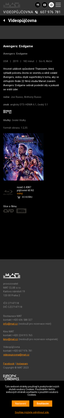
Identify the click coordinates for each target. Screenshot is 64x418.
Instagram (22, 363)
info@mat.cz (10, 323)
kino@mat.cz (10, 339)
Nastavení (20, 403)
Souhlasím (43, 403)
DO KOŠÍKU (27, 197)
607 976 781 (50, 12)
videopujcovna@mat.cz (16, 354)
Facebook (8, 363)
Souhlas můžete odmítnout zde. (32, 412)
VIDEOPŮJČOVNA (18, 12)
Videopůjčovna (20, 20)
